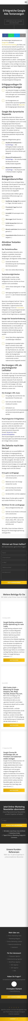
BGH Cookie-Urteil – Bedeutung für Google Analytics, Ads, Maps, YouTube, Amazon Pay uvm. (12, 690)
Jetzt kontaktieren (10, 582)
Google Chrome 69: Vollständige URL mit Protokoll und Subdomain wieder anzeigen (12, 755)
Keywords (22, 105)
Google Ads (5, 43)
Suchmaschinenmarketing (9, 45)
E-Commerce (20, 308)
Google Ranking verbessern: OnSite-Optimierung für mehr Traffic (13, 624)
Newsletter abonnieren (11, 825)
